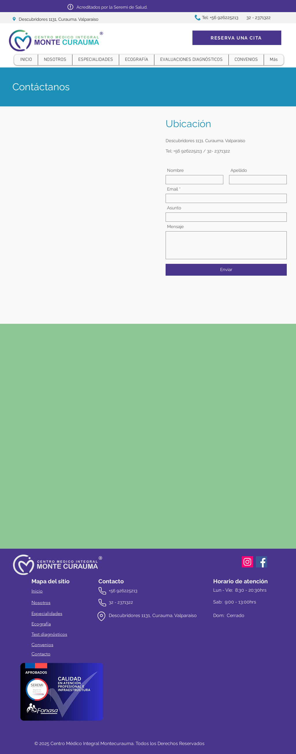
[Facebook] (261, 561)
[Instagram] (247, 561)
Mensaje (175, 227)
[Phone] (102, 591)
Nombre (175, 170)
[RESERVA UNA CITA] (236, 38)
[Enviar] (226, 270)
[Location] (101, 616)
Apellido (239, 170)
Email (172, 189)
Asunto (174, 208)
